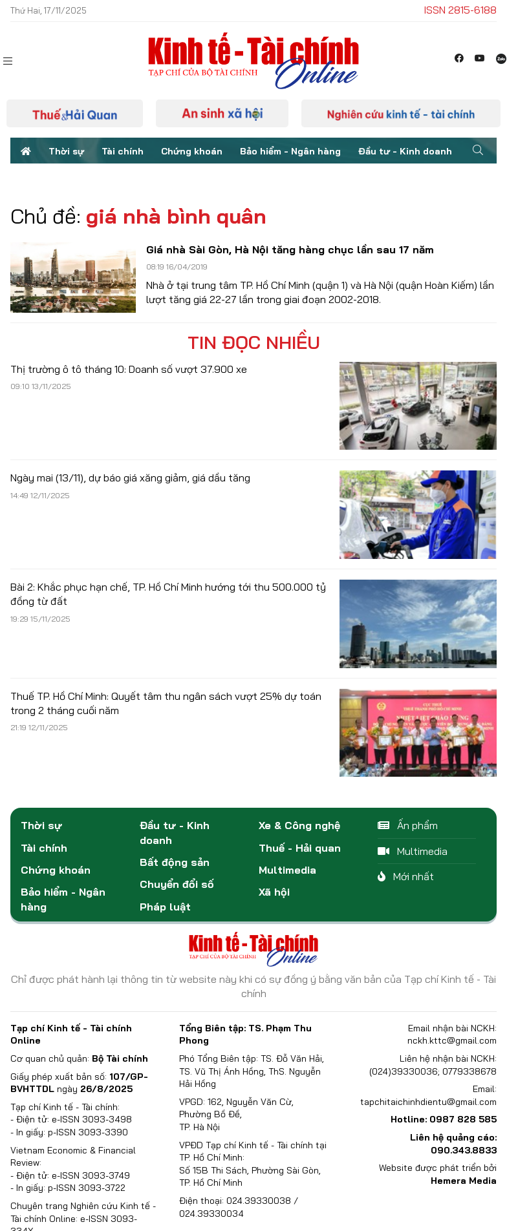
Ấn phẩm (408, 825)
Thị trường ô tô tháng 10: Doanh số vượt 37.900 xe (128, 369)
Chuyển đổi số (177, 884)
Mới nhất (406, 876)
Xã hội (274, 891)
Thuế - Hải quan (300, 847)
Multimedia (287, 869)
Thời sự (66, 151)
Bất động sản (175, 862)
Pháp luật (165, 906)
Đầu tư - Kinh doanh (405, 151)
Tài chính (123, 151)
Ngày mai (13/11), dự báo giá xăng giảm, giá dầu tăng (130, 477)
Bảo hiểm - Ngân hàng (290, 151)
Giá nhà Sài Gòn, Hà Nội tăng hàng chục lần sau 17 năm (290, 249)
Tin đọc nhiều (254, 342)
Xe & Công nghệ (299, 825)
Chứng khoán (191, 151)
